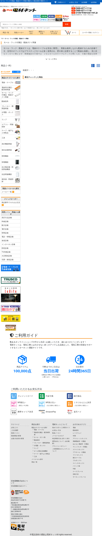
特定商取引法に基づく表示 (60, 438)
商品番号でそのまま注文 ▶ (11, 203)
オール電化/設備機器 (40, 451)
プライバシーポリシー (59, 446)
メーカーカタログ (58, 436)
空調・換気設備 (7, 260)
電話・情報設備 (7, 237)
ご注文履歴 (14, 430)
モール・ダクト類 (39, 437)
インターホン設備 (8, 244)
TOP (2, 38)
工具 (35, 456)
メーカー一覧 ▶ (8, 192)
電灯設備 (5, 229)
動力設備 (5, 225)
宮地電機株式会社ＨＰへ (19, 486)
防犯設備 (5, 248)
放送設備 (5, 240)
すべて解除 (16, 72)
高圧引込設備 (7, 218)
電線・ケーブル (39, 430)
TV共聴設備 (6, 252)
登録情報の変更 (16, 436)
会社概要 (84, 2)
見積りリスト (15, 433)
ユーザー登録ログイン (90, 32)
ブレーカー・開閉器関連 (42, 443)
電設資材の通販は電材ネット (51, 534)
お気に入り (14, 427)
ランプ (36, 448)
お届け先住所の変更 (17, 438)
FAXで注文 (31, 32)
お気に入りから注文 (54, 32)
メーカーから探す (37, 459)
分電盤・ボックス (39, 445)
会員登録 (93, 2)
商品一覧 (6, 32)
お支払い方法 (73, 2)
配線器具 (37, 440)
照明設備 (5, 233)
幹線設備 (5, 221)
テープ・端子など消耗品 (42, 454)
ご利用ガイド (61, 2)
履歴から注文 (42, 32)
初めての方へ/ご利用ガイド (61, 427)
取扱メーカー (19, 32)
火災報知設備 (7, 256)
